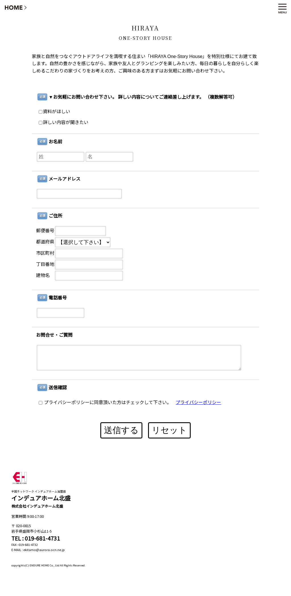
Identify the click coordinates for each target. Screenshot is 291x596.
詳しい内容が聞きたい (63, 122)
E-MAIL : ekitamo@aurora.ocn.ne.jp (38, 549)
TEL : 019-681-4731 (35, 538)
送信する (121, 430)
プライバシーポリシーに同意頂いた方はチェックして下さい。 (105, 402)
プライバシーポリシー (198, 402)
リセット (169, 430)
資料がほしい (54, 111)
